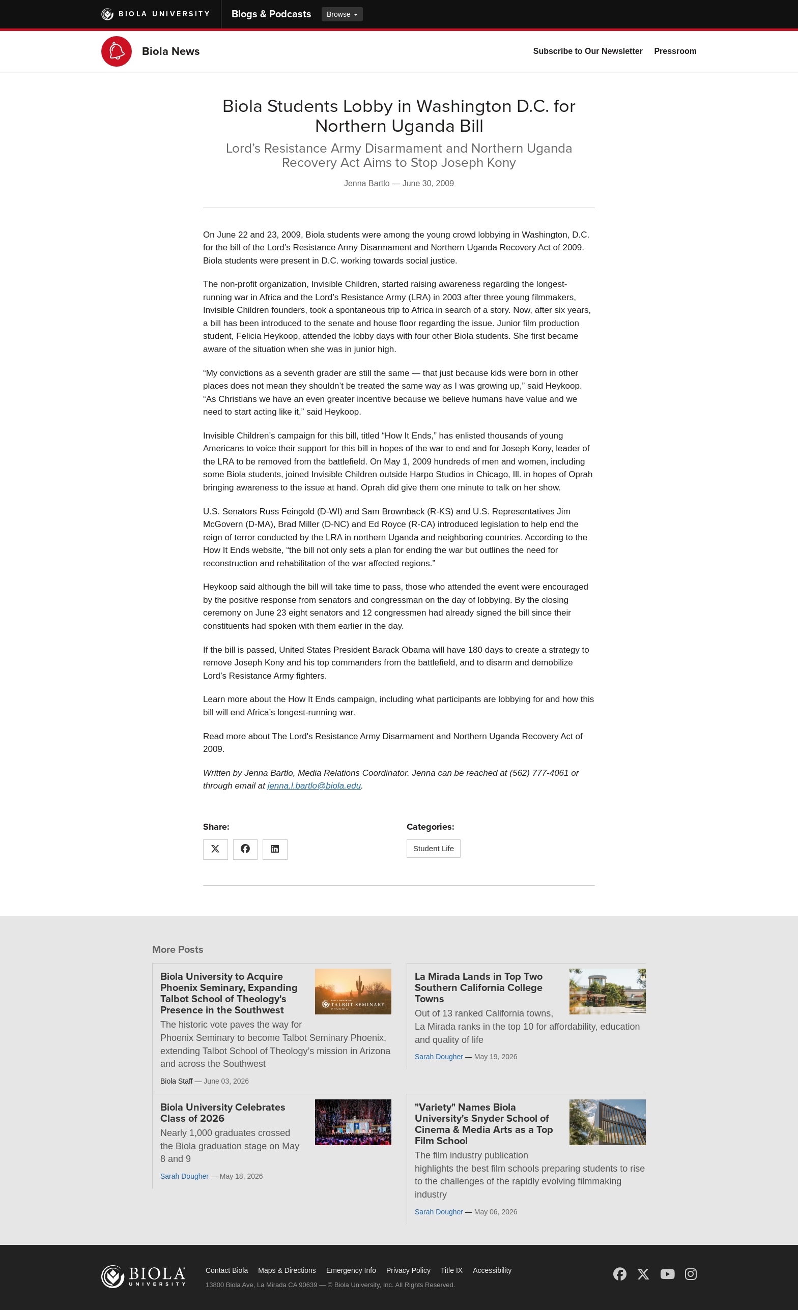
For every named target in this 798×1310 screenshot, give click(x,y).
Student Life (433, 848)
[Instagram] (691, 1274)
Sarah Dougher (439, 1057)
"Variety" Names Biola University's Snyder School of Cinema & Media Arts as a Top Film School (484, 1124)
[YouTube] (667, 1274)
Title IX (452, 1270)
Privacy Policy (408, 1270)
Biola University (165, 14)
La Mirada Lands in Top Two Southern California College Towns (479, 988)
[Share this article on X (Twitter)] (215, 849)
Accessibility (492, 1270)
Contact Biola (227, 1270)
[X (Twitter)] (643, 1274)
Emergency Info (351, 1270)
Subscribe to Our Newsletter (588, 51)
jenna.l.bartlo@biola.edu (314, 786)
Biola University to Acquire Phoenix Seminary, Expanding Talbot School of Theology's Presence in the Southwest (229, 993)
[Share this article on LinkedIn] (275, 849)
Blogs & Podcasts (271, 14)
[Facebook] (619, 1274)
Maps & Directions (287, 1270)
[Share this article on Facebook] (245, 849)
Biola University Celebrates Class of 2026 (223, 1113)
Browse (342, 14)
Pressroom (675, 51)
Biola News (171, 51)
